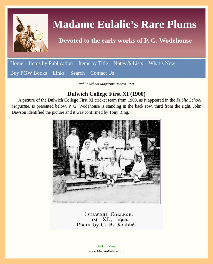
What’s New (162, 63)
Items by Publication (51, 63)
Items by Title (93, 63)
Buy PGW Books (28, 73)
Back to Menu (107, 246)
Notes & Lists (128, 63)
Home (16, 63)
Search (77, 73)
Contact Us (102, 73)
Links (59, 73)
